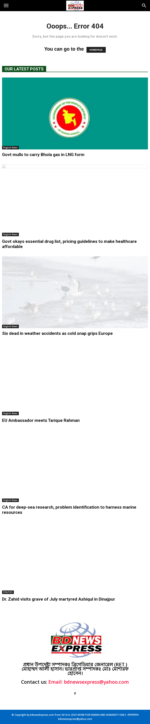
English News (10, 147)
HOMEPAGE (96, 50)
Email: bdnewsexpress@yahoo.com (88, 682)
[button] (144, 5)
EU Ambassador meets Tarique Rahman (41, 420)
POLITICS (8, 592)
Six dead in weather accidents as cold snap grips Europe (57, 333)
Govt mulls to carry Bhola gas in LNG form (43, 154)
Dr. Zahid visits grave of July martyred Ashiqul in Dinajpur (58, 599)
